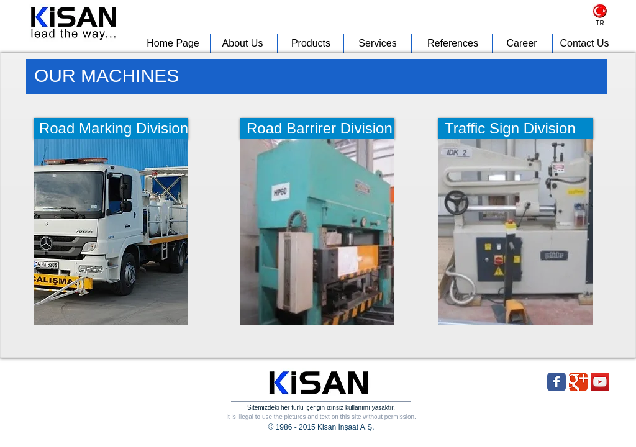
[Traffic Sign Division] (515, 128)
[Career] (521, 44)
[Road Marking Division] (111, 128)
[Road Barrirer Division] (317, 128)
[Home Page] (173, 43)
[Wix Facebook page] (556, 381)
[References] (452, 44)
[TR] (600, 23)
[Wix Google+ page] (578, 381)
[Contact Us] (584, 44)
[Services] (377, 44)
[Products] (310, 44)
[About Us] (242, 43)
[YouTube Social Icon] (600, 381)
